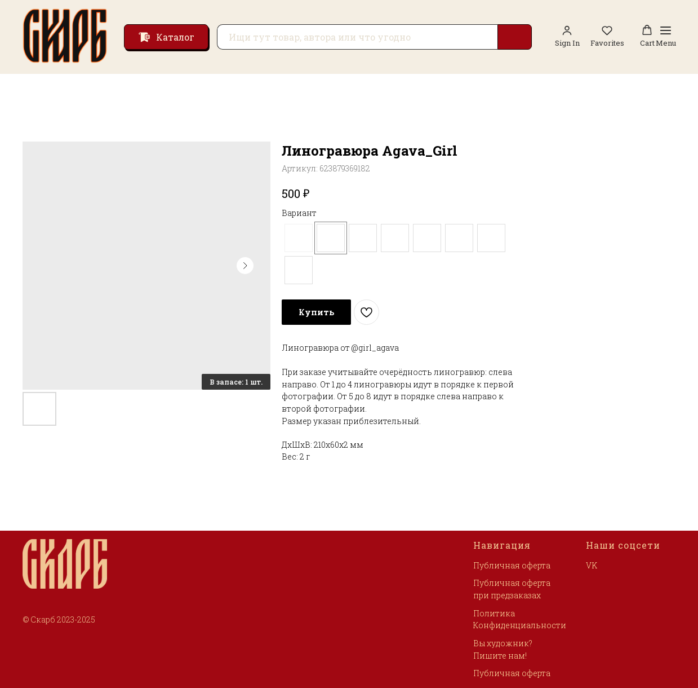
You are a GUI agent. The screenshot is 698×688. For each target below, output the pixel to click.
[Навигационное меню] (666, 37)
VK (591, 565)
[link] (567, 36)
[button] (607, 36)
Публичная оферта (511, 565)
